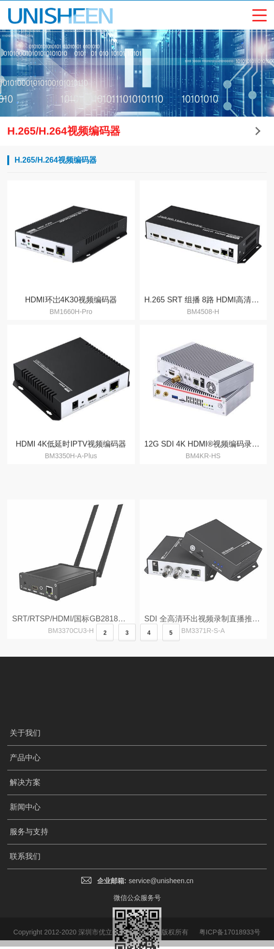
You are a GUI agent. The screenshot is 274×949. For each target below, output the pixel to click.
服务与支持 (29, 901)
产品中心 (25, 827)
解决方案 (25, 851)
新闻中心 (25, 876)
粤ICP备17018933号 (230, 940)
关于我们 (25, 802)
